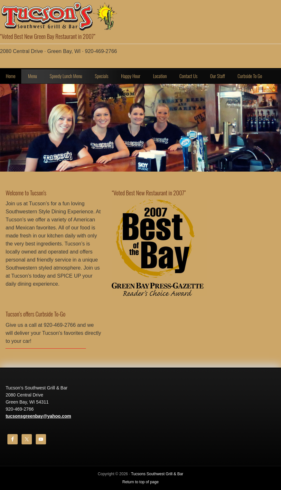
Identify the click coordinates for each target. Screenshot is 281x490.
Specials (101, 75)
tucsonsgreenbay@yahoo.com (38, 416)
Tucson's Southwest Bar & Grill (64, 16)
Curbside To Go (250, 75)
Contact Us (188, 75)
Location (160, 75)
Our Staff (217, 75)
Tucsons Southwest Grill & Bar (157, 474)
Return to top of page (140, 482)
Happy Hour (130, 75)
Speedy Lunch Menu (66, 75)
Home (10, 75)
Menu (32, 75)
